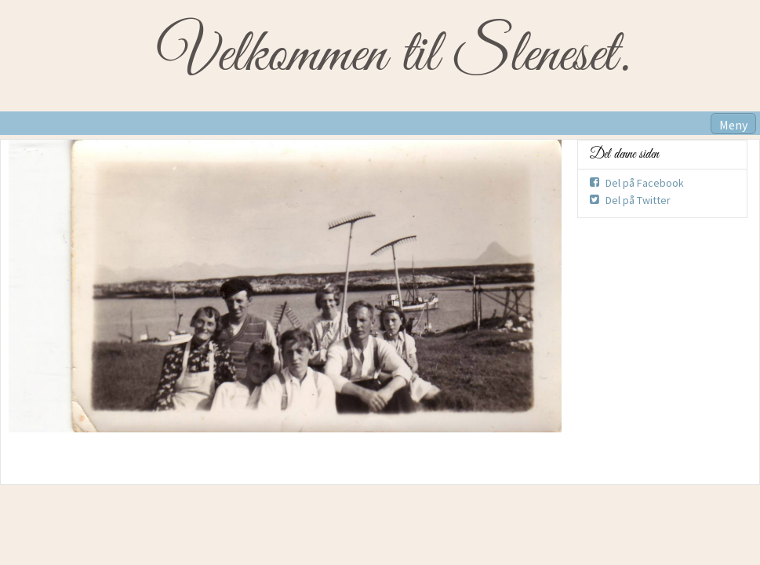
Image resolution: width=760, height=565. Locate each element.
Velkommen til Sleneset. (393, 55)
